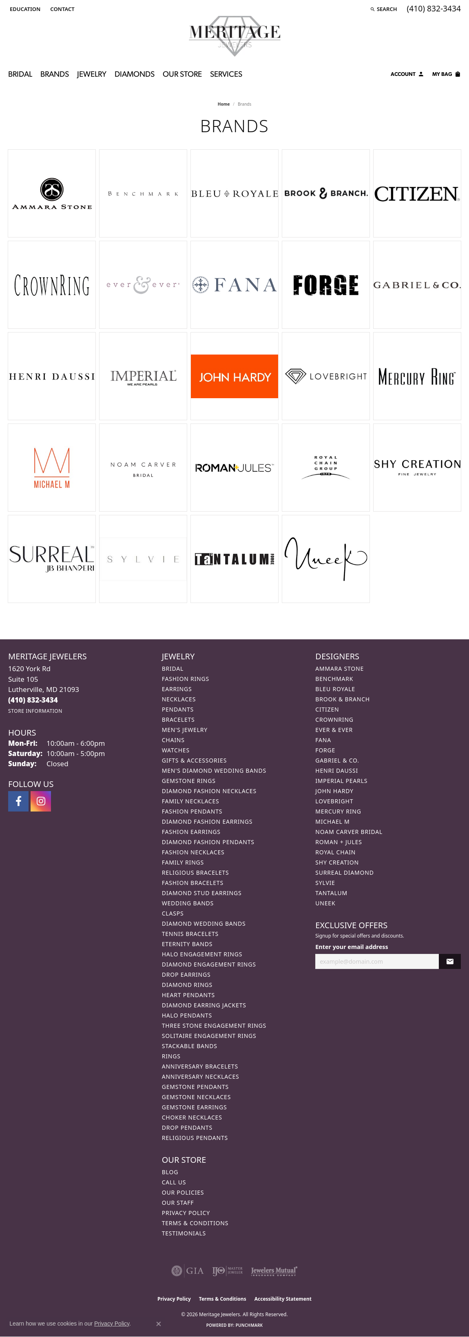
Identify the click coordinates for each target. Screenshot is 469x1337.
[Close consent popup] (158, 1323)
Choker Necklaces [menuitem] (192, 1117)
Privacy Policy (186, 1213)
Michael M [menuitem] (332, 821)
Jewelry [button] (91, 75)
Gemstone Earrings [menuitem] (194, 1107)
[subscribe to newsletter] (450, 961)
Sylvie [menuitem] (325, 883)
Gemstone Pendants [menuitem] (195, 1087)
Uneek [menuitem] (325, 903)
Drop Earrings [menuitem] (186, 974)
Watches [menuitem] (176, 750)
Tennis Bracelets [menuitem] (190, 934)
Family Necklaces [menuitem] (190, 801)
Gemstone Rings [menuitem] (189, 781)
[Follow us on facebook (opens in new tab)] (18, 801)
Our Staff (178, 1202)
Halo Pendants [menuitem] (187, 1015)
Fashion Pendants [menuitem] (192, 811)
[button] (24, 9)
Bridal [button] (20, 75)
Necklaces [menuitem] (179, 699)
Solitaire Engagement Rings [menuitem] (209, 1036)
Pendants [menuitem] (178, 709)
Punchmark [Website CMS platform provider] (249, 1325)
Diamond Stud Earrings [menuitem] (202, 893)
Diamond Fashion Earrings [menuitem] (207, 821)
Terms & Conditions (195, 1223)
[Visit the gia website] (187, 1271)
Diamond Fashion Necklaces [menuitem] (209, 791)
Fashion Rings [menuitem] (185, 679)
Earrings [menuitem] (177, 689)
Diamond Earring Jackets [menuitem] (204, 1005)
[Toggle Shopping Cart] (446, 75)
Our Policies (183, 1192)
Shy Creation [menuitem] (337, 862)
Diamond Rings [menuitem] (187, 985)
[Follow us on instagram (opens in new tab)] (41, 801)
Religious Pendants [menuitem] (195, 1138)
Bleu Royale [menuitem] (335, 689)
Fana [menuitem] (323, 740)
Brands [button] (54, 75)
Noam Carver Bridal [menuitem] (349, 832)
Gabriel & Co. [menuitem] (337, 760)
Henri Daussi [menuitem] (336, 770)
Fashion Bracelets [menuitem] (192, 883)
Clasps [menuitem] (173, 913)
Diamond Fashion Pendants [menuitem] (208, 842)
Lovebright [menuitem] (334, 801)
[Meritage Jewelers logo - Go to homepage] (235, 36)
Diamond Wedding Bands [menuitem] (204, 923)
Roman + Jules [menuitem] (338, 842)
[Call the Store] (33, 700)
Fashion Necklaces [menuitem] (193, 852)
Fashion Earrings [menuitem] (191, 832)
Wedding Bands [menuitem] (188, 903)
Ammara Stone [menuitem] (339, 668)
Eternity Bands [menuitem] (187, 944)
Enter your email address (351, 947)
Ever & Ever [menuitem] (334, 730)
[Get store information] (35, 710)
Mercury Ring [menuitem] (338, 811)
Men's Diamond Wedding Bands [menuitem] (214, 770)
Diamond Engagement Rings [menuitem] (209, 964)
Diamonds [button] (135, 75)
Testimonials (184, 1233)
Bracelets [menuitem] (178, 719)
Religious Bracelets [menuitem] (195, 872)
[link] (61, 9)
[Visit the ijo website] (227, 1271)
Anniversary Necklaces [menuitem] (200, 1076)
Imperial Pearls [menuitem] (341, 781)
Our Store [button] (182, 75)
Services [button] (226, 75)
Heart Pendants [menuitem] (188, 995)
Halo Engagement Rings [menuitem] (202, 954)
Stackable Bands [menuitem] (189, 1046)
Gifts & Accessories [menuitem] (194, 760)
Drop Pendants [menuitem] (187, 1127)
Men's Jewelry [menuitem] (185, 730)
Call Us (174, 1182)
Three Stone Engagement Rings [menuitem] (214, 1025)
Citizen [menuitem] (327, 709)
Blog (170, 1172)
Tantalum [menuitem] (331, 893)
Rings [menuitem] (171, 1056)
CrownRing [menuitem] (334, 719)
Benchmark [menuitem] (334, 679)
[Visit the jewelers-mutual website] (274, 1271)
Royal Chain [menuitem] (335, 852)
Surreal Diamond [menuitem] (344, 872)
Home (224, 104)
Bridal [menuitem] (173, 668)
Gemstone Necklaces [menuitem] (196, 1097)
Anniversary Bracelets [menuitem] (200, 1066)
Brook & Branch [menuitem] (342, 699)
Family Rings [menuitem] (183, 862)
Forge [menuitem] (325, 750)
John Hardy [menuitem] (334, 791)
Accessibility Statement (283, 1298)
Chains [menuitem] (173, 740)
